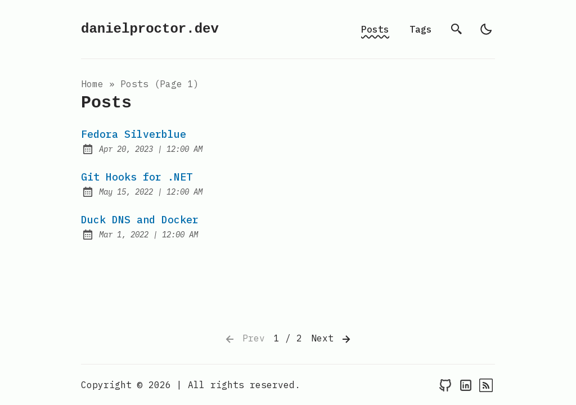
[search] (457, 29)
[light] (486, 29)
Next (332, 339)
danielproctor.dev (150, 29)
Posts (375, 29)
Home (92, 83)
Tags (421, 29)
